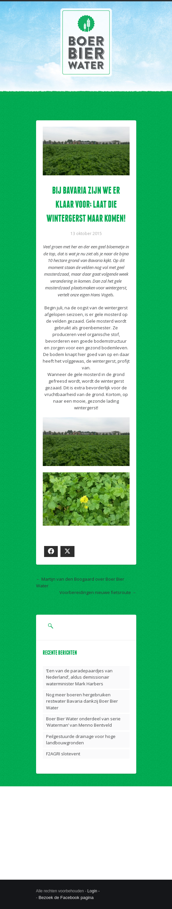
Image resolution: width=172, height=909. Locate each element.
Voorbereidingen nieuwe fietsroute (95, 592)
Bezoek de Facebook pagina (66, 897)
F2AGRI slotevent (63, 754)
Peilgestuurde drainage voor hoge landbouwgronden (81, 739)
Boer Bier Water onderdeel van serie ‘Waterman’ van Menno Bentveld (83, 722)
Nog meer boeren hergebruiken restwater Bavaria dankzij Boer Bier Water (82, 701)
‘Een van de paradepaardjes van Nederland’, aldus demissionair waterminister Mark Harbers (79, 677)
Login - (94, 891)
